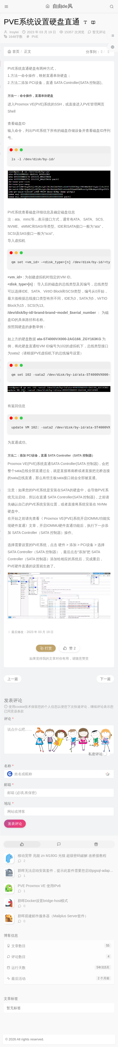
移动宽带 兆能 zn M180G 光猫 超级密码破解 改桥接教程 (62, 856)
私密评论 (95, 754)
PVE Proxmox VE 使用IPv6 (39, 886)
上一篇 (12, 679)
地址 (8, 803)
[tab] (22, 844)
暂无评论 (99, 32)
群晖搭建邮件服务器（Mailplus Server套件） (53, 916)
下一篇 (105, 679)
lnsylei (14, 32)
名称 (8, 766)
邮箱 (8, 785)
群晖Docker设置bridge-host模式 (43, 901)
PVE (35, 37)
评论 (8, 719)
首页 (13, 51)
